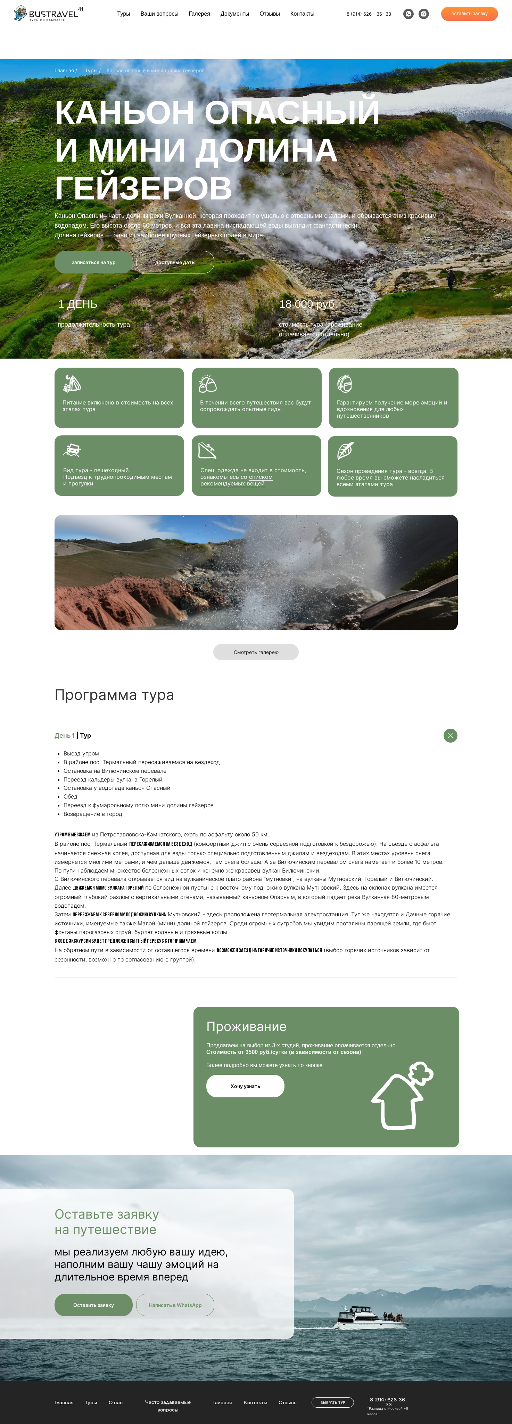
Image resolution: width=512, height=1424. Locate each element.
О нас (116, 1402)
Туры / (93, 70)
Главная (64, 1402)
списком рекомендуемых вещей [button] (236, 480)
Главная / (66, 70)
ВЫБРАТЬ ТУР (333, 1402)
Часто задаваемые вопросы (168, 1405)
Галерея (199, 14)
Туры (123, 14)
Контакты (302, 14)
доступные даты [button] (175, 262)
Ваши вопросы (160, 14)
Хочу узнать (245, 1086)
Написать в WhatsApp (175, 1305)
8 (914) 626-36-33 (388, 1402)
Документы (235, 14)
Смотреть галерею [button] (256, 652)
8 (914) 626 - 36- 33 (369, 14)
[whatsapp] (408, 14)
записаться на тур (94, 262)
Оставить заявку (93, 1305)
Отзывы (270, 14)
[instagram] (424, 14)
